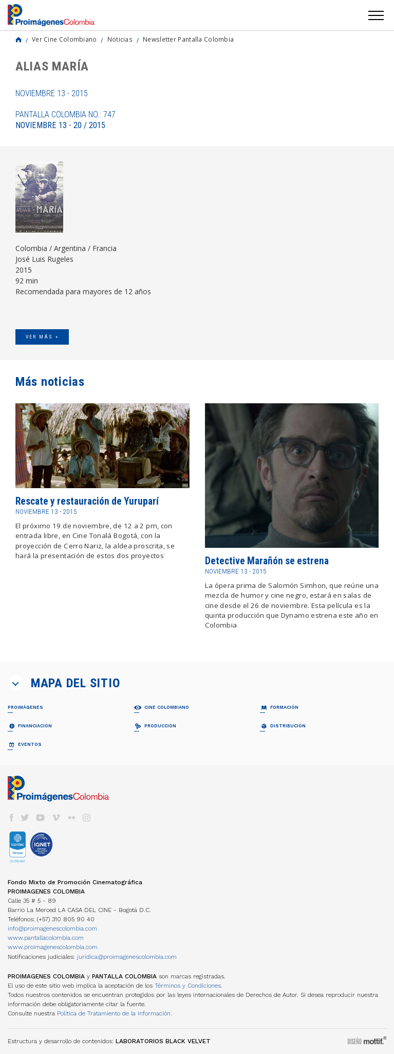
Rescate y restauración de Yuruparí (87, 501)
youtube (40, 817)
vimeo (56, 817)
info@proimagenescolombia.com (52, 928)
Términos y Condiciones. (188, 985)
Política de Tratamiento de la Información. (114, 1013)
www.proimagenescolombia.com (53, 947)
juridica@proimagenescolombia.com (127, 956)
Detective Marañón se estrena (267, 561)
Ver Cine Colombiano (64, 39)
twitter (25, 817)
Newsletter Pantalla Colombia (188, 39)
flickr (71, 817)
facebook (11, 817)
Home (18, 39)
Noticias (120, 39)
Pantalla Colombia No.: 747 (65, 120)
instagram (87, 817)
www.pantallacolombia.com (46, 937)
